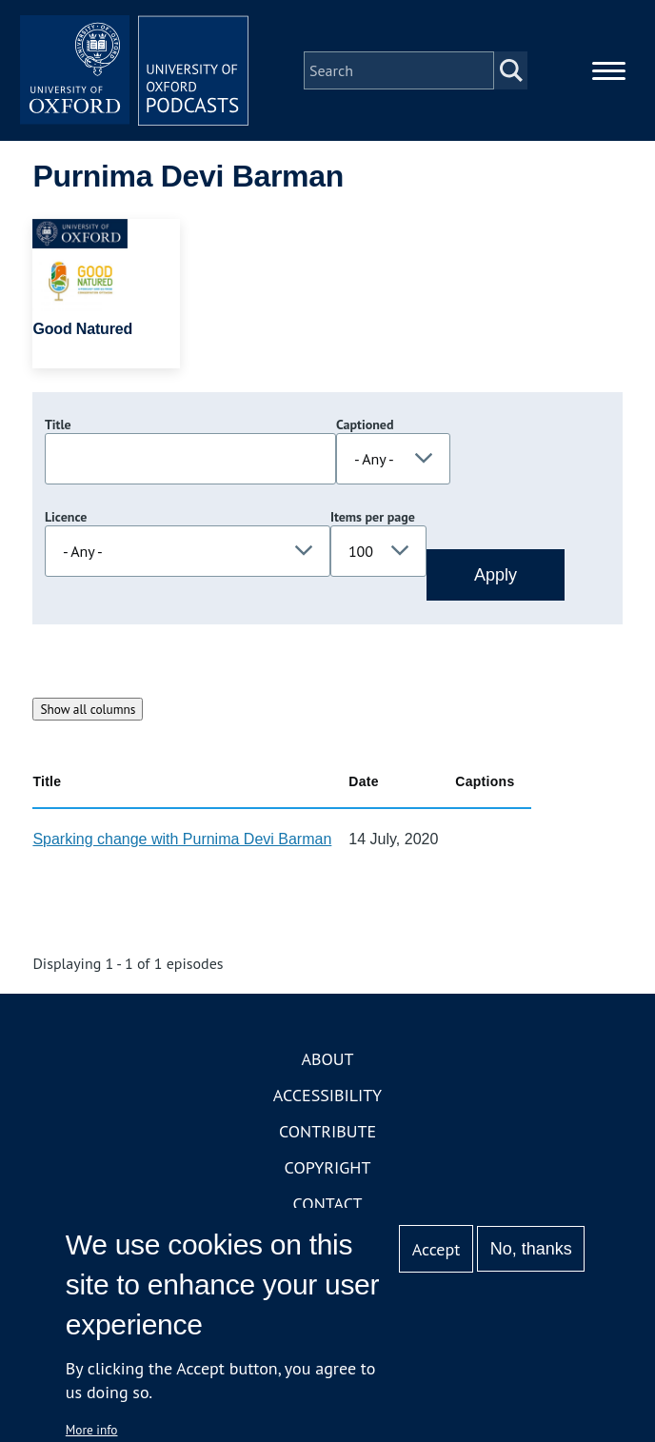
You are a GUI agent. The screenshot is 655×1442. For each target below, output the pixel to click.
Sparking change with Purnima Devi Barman (181, 839)
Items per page (372, 516)
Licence (66, 516)
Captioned (365, 424)
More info (92, 1429)
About (327, 1059)
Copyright (328, 1167)
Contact (328, 1204)
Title (58, 424)
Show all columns (87, 709)
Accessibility (327, 1095)
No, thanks (531, 1248)
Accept (436, 1249)
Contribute (327, 1131)
